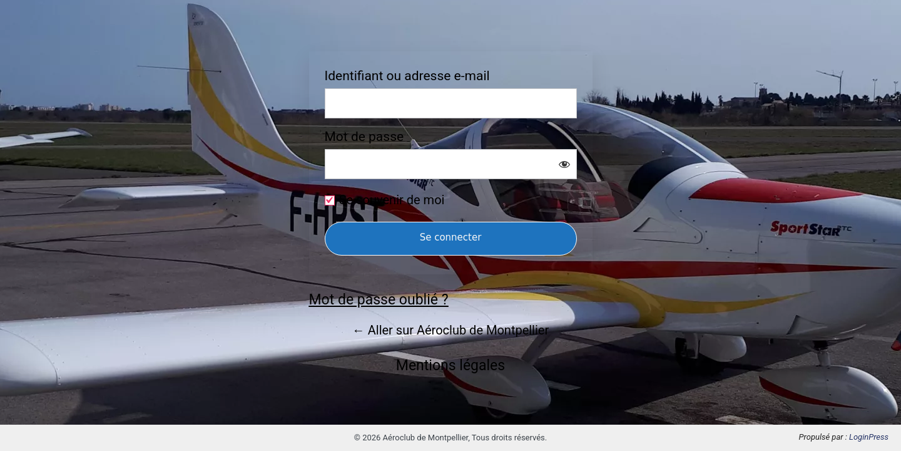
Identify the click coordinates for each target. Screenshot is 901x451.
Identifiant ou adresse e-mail (407, 76)
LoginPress (868, 437)
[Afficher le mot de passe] (564, 164)
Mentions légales (450, 365)
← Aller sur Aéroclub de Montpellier (450, 330)
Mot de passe (364, 137)
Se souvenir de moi (392, 199)
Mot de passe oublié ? (379, 299)
